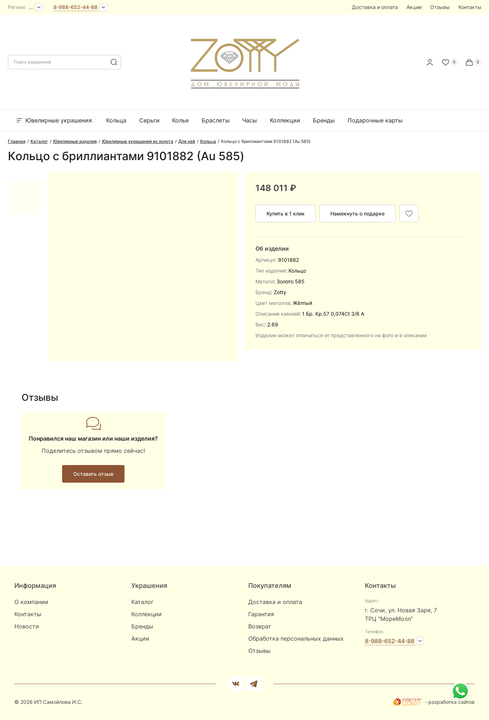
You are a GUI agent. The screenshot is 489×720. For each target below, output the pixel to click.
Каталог (142, 601)
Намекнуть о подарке (357, 213)
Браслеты (216, 120)
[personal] (429, 62)
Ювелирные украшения (53, 120)
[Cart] (473, 62)
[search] (113, 62)
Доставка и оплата (375, 7)
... (31, 7)
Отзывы (440, 7)
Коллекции (285, 120)
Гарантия (261, 614)
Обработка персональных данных (296, 638)
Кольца (116, 120)
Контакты (470, 7)
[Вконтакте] (236, 684)
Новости (26, 626)
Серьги (149, 120)
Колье (180, 120)
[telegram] (253, 684)
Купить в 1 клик (286, 213)
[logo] (244, 60)
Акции (414, 7)
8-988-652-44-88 (75, 7)
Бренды (324, 120)
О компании (31, 601)
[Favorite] (449, 62)
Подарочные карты (375, 120)
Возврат (259, 626)
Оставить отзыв (93, 474)
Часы (249, 120)
